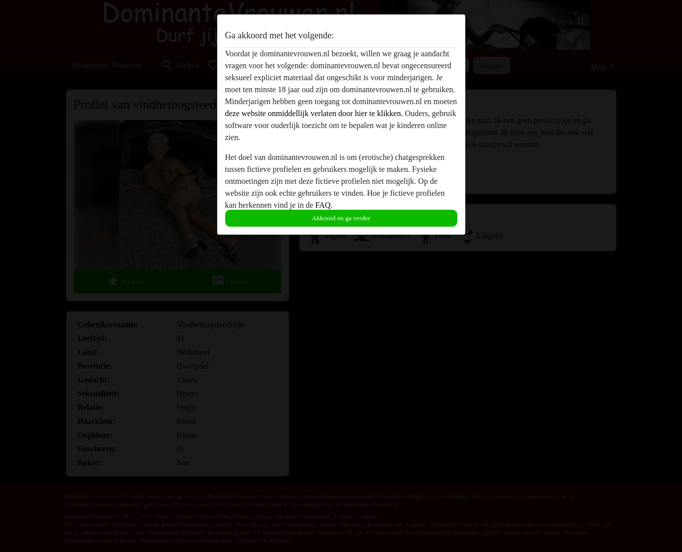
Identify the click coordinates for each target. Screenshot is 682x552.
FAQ (323, 205)
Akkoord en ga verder (341, 218)
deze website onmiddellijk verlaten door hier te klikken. (314, 113)
